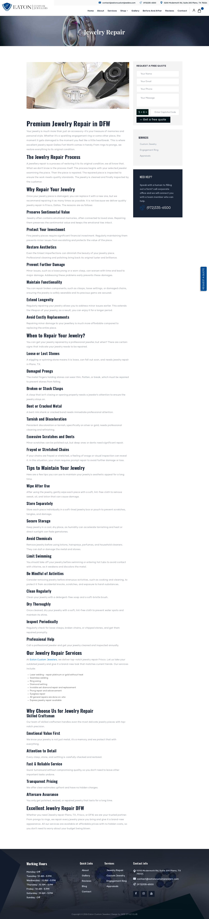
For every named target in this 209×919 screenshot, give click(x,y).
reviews (169, 10)
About (100, 10)
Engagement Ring (149, 150)
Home (91, 10)
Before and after (152, 10)
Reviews (85, 880)
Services (112, 10)
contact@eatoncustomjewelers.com (117, 3)
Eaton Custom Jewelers (43, 660)
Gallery (135, 10)
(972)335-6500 (148, 3)
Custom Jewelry (148, 144)
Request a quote (203, 278)
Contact (182, 10)
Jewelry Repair (113, 870)
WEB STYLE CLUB (129, 914)
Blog (83, 886)
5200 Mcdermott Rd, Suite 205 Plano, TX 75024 (183, 3)
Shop (124, 10)
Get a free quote (154, 119)
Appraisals (145, 156)
